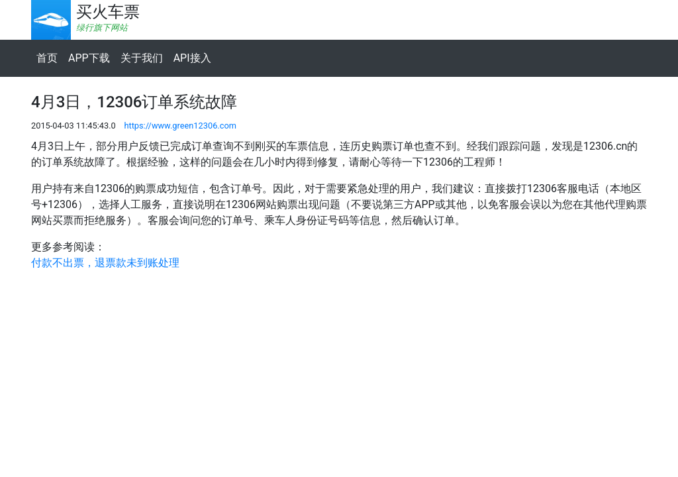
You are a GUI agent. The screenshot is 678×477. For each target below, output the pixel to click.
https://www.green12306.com (180, 126)
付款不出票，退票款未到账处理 (105, 262)
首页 (47, 58)
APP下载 (89, 58)
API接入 (192, 58)
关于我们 (142, 58)
